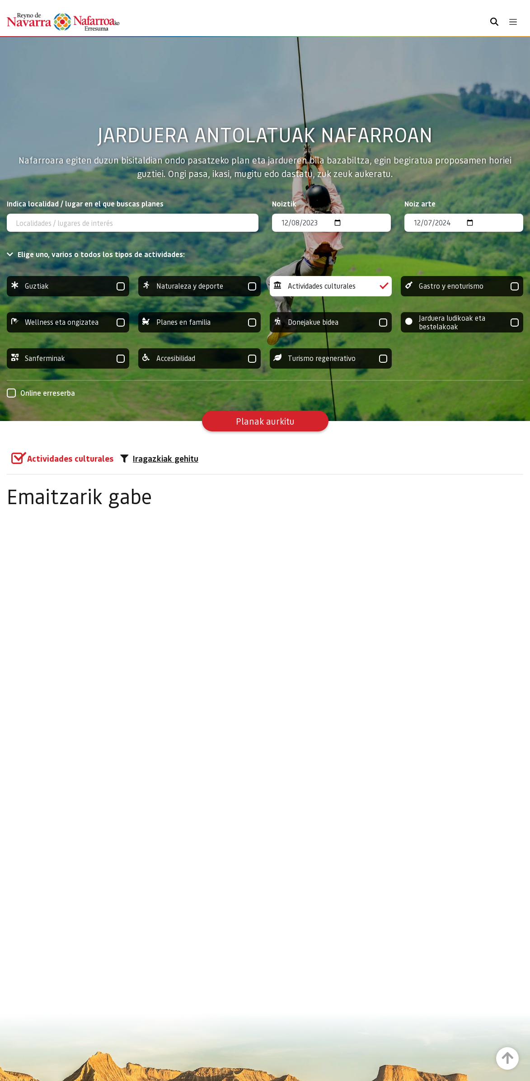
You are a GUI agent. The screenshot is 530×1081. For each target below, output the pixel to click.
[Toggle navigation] (513, 21)
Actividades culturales (331, 286)
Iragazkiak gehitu (159, 458)
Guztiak (68, 286)
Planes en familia (199, 322)
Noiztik (284, 203)
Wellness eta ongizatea (68, 322)
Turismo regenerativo (331, 358)
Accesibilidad (199, 358)
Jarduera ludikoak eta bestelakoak (462, 322)
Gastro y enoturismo (462, 286)
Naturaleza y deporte (199, 286)
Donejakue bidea (331, 322)
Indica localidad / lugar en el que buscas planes (85, 203)
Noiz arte (420, 203)
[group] (68, 286)
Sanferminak (68, 358)
